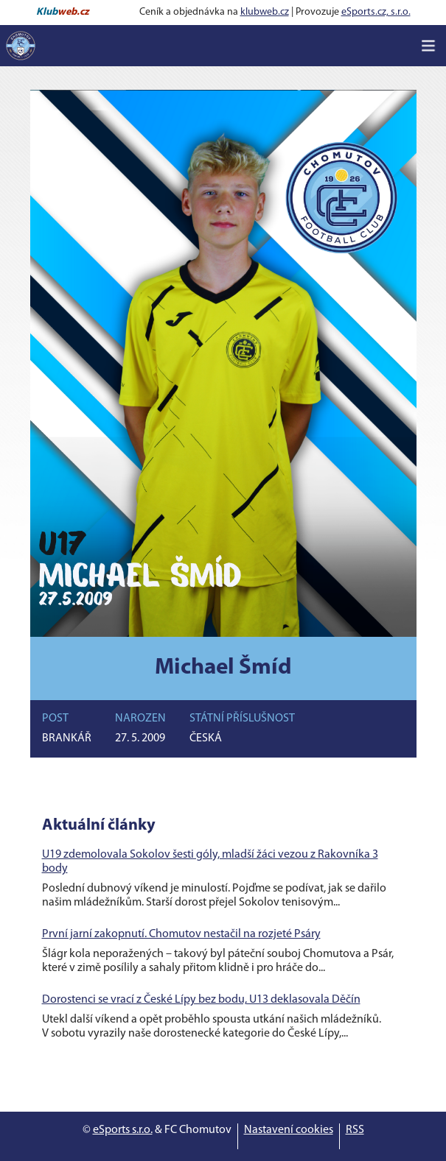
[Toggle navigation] (428, 45)
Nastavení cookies (288, 1130)
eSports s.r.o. (123, 1130)
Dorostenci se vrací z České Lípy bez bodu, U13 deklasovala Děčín (201, 1000)
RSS (355, 1130)
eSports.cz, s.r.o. (376, 12)
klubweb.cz (264, 12)
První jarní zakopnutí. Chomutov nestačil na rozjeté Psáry (181, 934)
